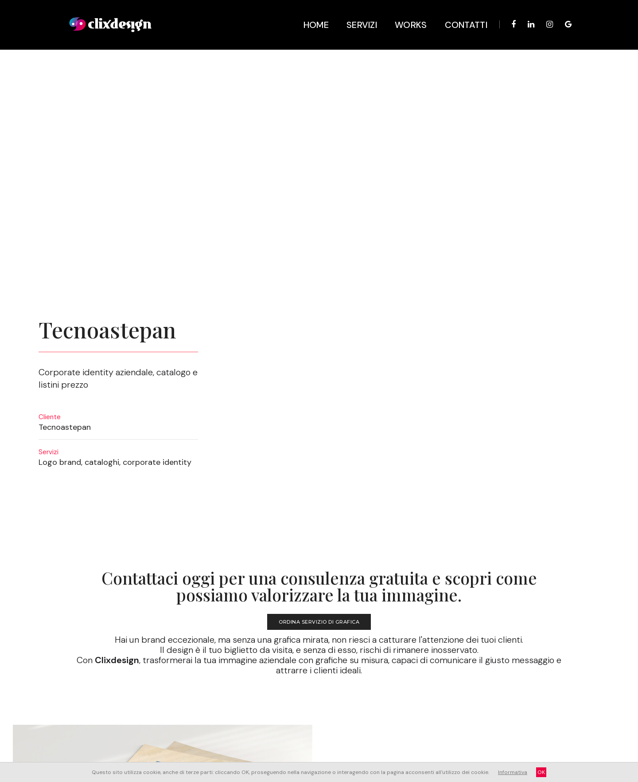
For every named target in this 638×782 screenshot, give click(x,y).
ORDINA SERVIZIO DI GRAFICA (319, 377)
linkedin (423, 729)
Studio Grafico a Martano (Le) (285, 711)
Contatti (459, 13)
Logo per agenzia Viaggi (564, 670)
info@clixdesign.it (259, 720)
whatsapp (516, 729)
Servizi (355, 13)
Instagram (484, 729)
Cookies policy (312, 728)
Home (309, 13)
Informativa (512, 772)
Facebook (452, 729)
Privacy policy (273, 728)
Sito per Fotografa (65, 670)
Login (245, 728)
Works (404, 13)
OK (541, 772)
